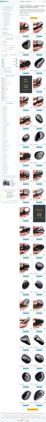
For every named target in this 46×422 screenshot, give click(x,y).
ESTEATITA (5, 131)
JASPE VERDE (5, 172)
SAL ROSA (5, 158)
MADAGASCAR (6, 89)
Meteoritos (5, 29)
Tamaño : (3, 64)
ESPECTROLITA (5, 168)
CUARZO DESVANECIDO (7, 124)
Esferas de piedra (6, 20)
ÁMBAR (4, 173)
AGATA (4, 105)
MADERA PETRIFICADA (6, 145)
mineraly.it (23, 417)
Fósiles (5, 27)
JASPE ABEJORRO (6, 140)
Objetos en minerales (7, 10)
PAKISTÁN (5, 93)
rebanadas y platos (7, 15)
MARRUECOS (5, 88)
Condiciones (3, 413)
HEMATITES (5, 136)
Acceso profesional (33, 413)
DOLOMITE (5, 128)
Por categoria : (4, 41)
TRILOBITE (5, 163)
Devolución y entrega (26, 413)
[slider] (2, 59)
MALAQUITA (5, 146)
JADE (4, 137)
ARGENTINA (5, 79)
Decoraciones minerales (8, 7)
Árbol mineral (5, 25)
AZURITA (4, 114)
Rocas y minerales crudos (8, 6)
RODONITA (5, 155)
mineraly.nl (34, 417)
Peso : (3, 61)
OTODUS (5, 151)
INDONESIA (5, 85)
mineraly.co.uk (10, 417)
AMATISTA (5, 106)
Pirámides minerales (7, 18)
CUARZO (5, 122)
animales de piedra (6, 24)
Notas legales (8, 413)
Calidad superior (6, 33)
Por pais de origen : (13, 54)
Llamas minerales (6, 19)
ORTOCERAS (5, 150)
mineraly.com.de (17, 417)
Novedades (5, 32)
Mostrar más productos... (32, 409)
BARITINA (5, 115)
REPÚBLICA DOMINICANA (7, 83)
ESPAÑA (5, 84)
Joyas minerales (6, 28)
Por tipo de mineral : (5, 54)
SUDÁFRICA (5, 98)
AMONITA (5, 109)
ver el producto (25, 36)
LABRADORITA (5, 141)
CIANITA (4, 119)
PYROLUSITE (5, 154)
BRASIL (4, 80)
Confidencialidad (13, 413)
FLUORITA (5, 132)
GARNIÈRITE (5, 133)
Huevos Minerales (6, 21)
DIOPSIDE (5, 127)
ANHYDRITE (5, 110)
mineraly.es (29, 417)
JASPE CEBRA (5, 169)
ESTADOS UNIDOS (6, 97)
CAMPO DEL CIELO (6, 167)
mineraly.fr (4, 417)
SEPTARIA (5, 159)
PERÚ (4, 92)
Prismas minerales (6, 13)
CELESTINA (5, 118)
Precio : (3, 58)
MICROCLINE (5, 149)
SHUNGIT (5, 160)
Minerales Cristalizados (8, 8)
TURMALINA (5, 164)
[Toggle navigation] (44, 1)
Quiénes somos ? (19, 413)
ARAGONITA (5, 113)
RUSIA (4, 94)
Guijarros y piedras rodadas (8, 14)
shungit (22, 33)
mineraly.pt (40, 417)
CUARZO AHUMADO (6, 123)
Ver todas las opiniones (13, 200)
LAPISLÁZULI (5, 142)
